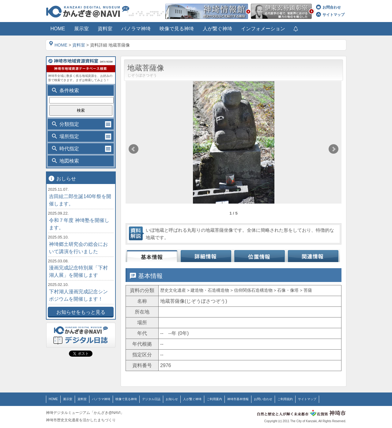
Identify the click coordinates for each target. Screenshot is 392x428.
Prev (133, 149)
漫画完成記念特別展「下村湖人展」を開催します (78, 271)
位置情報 (259, 253)
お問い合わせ (263, 399)
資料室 (78, 45)
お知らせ (172, 399)
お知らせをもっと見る (80, 312)
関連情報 (313, 253)
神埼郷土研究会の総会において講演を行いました (78, 248)
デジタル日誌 (151, 399)
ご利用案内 (214, 399)
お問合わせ (328, 7)
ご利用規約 (285, 399)
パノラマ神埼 (101, 399)
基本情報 (152, 253)
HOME (58, 45)
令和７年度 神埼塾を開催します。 (79, 224)
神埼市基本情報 (238, 399)
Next (333, 149)
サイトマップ (330, 15)
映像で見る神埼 (126, 399)
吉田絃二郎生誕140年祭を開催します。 (80, 200)
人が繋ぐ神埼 (192, 399)
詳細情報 (206, 253)
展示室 (67, 399)
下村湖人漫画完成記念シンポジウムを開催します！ (78, 295)
